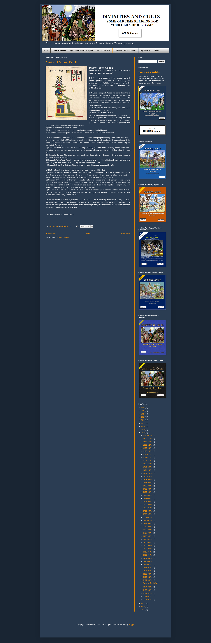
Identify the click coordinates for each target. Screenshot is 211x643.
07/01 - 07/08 (148, 517)
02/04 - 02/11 (148, 587)
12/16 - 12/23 (148, 442)
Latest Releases (59, 50)
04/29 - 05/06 (148, 546)
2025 (143, 411)
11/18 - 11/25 (148, 454)
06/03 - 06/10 (148, 530)
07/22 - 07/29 (148, 508)
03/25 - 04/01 (148, 561)
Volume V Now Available (149, 72)
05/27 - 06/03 (148, 533)
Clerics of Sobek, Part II (61, 62)
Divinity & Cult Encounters (125, 50)
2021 (143, 423)
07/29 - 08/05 (148, 505)
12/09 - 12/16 (148, 445)
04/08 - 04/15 (148, 555)
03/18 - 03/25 (148, 564)
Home (45, 50)
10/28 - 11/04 (148, 464)
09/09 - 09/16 (148, 486)
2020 (143, 426)
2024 (143, 414)
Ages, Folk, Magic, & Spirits (81, 50)
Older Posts (125, 234)
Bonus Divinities (104, 50)
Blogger (131, 625)
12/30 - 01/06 (148, 435)
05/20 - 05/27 (148, 536)
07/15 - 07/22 (148, 511)
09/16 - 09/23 (148, 483)
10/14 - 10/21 (148, 470)
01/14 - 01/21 (148, 596)
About (156, 50)
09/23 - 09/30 (148, 480)
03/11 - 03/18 (148, 568)
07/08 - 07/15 (148, 514)
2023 (143, 417)
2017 (143, 603)
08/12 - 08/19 (148, 498)
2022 (143, 420)
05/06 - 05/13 (148, 542)
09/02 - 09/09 (148, 489)
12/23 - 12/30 (148, 439)
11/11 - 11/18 (148, 457)
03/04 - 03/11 (148, 571)
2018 (143, 433)
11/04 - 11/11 (148, 461)
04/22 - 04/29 (148, 549)
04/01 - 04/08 (148, 558)
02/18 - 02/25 (148, 577)
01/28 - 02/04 (148, 590)
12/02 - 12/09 (148, 448)
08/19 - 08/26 (148, 495)
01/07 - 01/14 (148, 600)
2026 (143, 408)
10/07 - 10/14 (148, 473)
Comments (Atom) (61, 238)
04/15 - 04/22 (148, 552)
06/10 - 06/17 (148, 527)
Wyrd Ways (145, 50)
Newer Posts (50, 234)
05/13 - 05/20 (148, 539)
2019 (143, 430)
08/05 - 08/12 (148, 502)
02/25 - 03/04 (148, 574)
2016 (143, 606)
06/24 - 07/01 (148, 520)
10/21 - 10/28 (148, 467)
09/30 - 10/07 (148, 476)
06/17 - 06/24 (148, 524)
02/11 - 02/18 (148, 580)
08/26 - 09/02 (148, 492)
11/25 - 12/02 (148, 451)
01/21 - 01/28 (148, 593)
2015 (143, 610)
